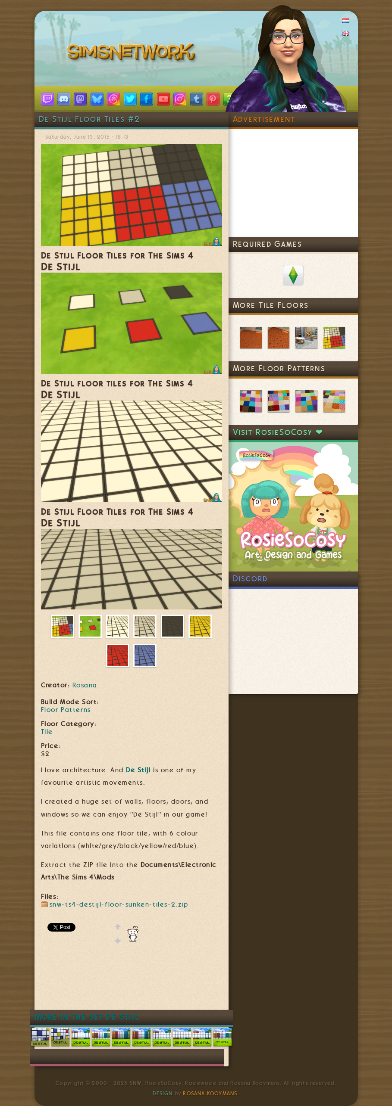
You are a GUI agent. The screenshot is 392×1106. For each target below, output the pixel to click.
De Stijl (138, 770)
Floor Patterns (66, 710)
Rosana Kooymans (210, 1093)
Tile (47, 732)
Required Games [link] (267, 244)
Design (162, 1093)
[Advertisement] (198, 983)
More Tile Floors (271, 305)
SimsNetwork (133, 54)
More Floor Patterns (279, 368)
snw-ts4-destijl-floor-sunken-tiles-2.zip (119, 904)
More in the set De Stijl (87, 1017)
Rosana (84, 685)
